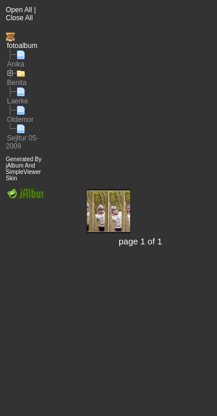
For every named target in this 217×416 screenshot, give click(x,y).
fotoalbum (22, 46)
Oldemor (20, 120)
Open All (19, 10)
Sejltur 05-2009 (22, 142)
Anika (15, 64)
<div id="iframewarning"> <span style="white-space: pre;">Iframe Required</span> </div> (130, 208)
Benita (17, 83)
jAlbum (15, 165)
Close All (19, 18)
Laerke (17, 101)
